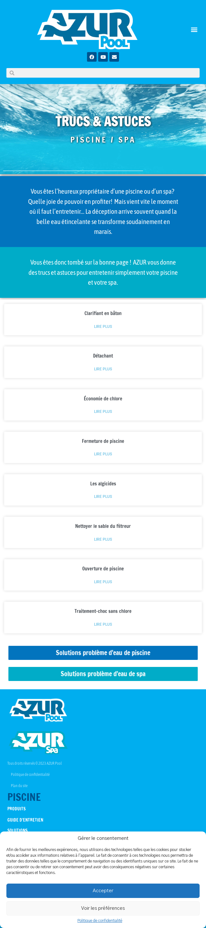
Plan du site (19, 786)
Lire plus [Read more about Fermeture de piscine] (103, 454)
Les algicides (103, 483)
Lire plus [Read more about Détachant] (103, 369)
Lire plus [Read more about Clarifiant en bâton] (103, 327)
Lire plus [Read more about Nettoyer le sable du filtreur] (103, 539)
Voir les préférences (103, 908)
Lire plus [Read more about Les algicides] (103, 497)
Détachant (103, 355)
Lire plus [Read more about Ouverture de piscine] (103, 582)
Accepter (103, 890)
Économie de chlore (103, 398)
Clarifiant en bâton (103, 313)
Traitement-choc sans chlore (103, 611)
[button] (194, 29)
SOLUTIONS (17, 830)
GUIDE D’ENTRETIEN (25, 820)
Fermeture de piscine (103, 441)
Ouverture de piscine (103, 568)
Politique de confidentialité (99, 921)
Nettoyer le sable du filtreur (103, 526)
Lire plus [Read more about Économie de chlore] (103, 412)
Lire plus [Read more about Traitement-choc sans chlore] (103, 625)
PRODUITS (16, 809)
